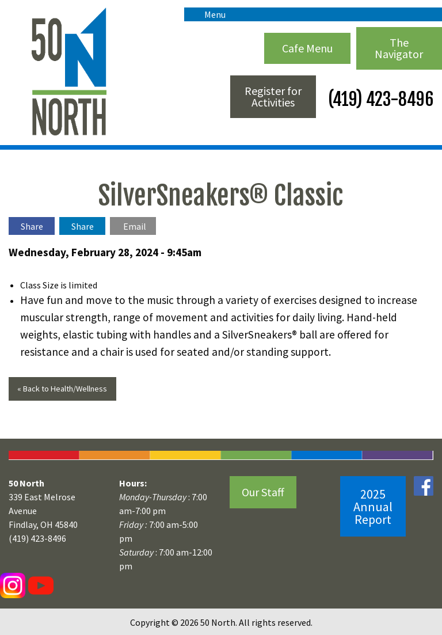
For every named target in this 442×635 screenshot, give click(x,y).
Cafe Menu (307, 48)
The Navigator (399, 48)
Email (134, 226)
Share (32, 226)
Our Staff (263, 492)
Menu (209, 14)
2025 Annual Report (373, 506)
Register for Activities (273, 96)
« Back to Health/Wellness (62, 388)
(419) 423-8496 (379, 99)
